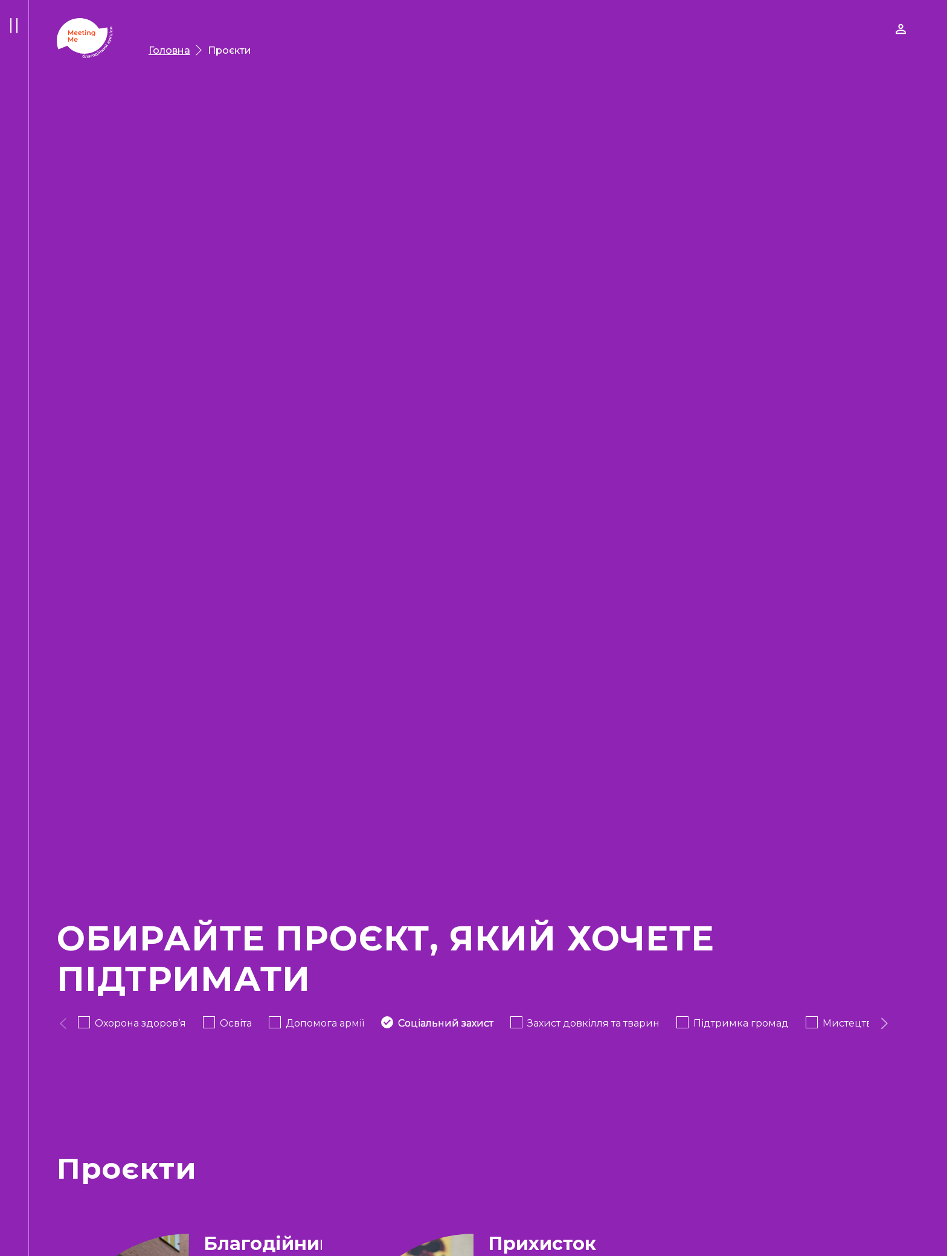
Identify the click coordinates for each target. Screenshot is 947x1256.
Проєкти (229, 50)
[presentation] (63, 1023)
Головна (169, 50)
